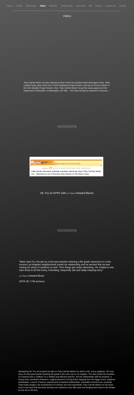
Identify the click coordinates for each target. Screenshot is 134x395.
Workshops (31, 6)
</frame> (66, 127)
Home (10, 6)
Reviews (53, 6)
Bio (91, 6)
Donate (122, 6)
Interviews (81, 6)
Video (43, 6)
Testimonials (67, 6)
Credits (19, 6)
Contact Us (111, 6)
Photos (99, 6)
